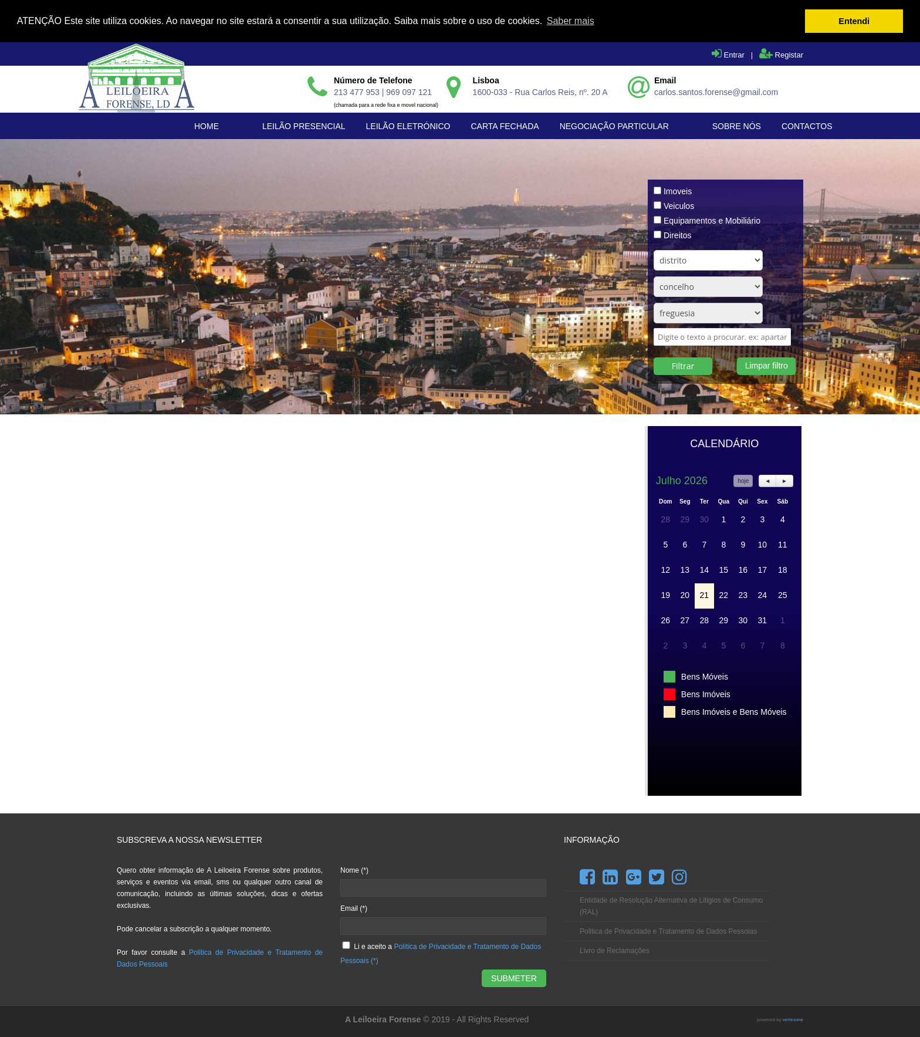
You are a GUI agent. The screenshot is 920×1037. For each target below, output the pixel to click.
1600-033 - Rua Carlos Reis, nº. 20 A (540, 91)
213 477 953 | (360, 91)
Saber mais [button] (570, 21)
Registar (781, 54)
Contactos (807, 125)
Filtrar (683, 365)
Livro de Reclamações (615, 950)
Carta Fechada (505, 125)
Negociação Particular (614, 125)
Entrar (728, 54)
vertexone (793, 1019)
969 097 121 (409, 91)
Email (353, 908)
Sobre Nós (736, 125)
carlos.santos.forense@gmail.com (716, 91)
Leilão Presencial (304, 125)
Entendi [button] (854, 21)
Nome (354, 870)
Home (206, 125)
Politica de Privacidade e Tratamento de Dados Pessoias (668, 931)
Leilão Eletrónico (408, 125)
